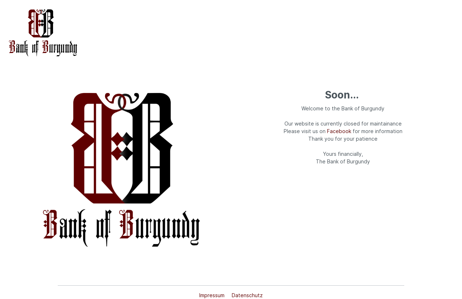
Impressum (212, 295)
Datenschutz (247, 295)
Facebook (339, 131)
